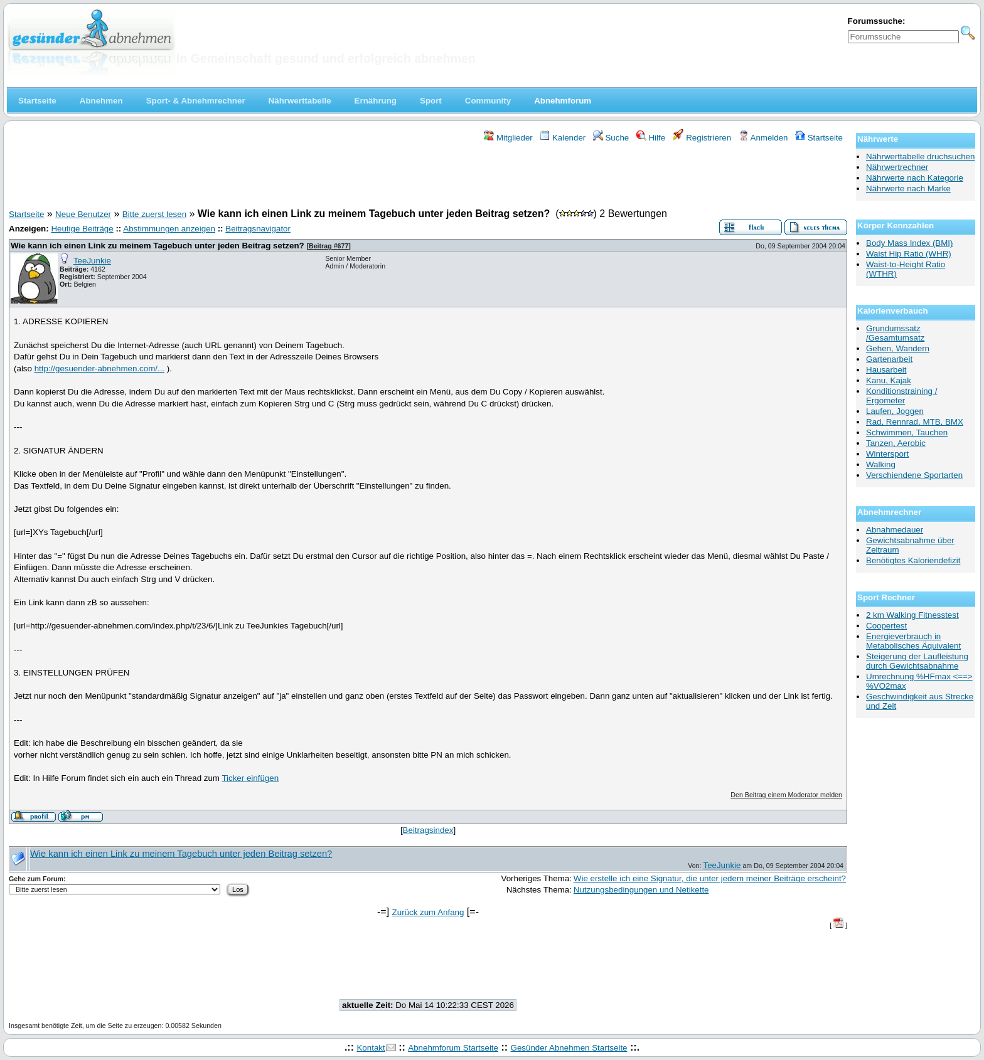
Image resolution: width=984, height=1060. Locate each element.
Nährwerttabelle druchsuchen (920, 156)
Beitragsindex (428, 830)
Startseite (819, 137)
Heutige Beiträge (82, 228)
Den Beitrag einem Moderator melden (786, 794)
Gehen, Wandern (897, 348)
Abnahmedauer (894, 529)
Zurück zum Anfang (428, 912)
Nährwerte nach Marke (908, 188)
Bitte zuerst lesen (154, 214)
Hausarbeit (886, 369)
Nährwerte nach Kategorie (914, 178)
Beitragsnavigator (258, 228)
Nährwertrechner (897, 167)
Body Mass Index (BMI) (909, 243)
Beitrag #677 (328, 246)
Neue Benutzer (83, 214)
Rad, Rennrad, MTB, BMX (914, 422)
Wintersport (887, 453)
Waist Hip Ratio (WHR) (908, 253)
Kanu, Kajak (888, 380)
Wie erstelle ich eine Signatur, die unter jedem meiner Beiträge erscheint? (710, 878)
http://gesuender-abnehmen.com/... (99, 368)
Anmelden (763, 137)
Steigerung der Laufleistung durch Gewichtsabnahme (917, 661)
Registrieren (702, 137)
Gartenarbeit (889, 359)
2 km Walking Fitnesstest (912, 615)
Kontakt (370, 1047)
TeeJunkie (92, 260)
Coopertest (886, 625)
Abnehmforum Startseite (453, 1047)
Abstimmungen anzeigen (169, 228)
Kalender (563, 137)
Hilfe (650, 137)
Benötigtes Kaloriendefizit (913, 560)
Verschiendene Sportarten (914, 475)
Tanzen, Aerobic (896, 443)
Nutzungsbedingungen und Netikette (641, 889)
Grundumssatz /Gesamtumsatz (895, 333)
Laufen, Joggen (895, 411)
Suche (611, 137)
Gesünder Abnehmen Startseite (569, 1047)
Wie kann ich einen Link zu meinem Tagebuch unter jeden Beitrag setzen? (157, 245)
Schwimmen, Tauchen (907, 432)
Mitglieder (508, 137)
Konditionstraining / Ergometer (901, 395)
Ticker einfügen (250, 778)
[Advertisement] (428, 177)
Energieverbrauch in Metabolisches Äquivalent (913, 641)
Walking (881, 464)
